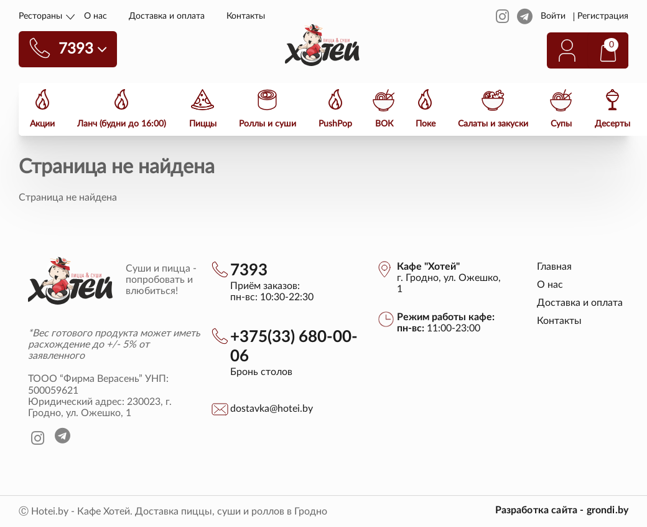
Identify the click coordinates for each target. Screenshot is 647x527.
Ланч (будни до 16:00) (121, 123)
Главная (554, 267)
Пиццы (202, 123)
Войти (553, 16)
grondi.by (607, 510)
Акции (42, 123)
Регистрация (603, 16)
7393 (249, 270)
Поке (424, 123)
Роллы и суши (267, 123)
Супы (559, 123)
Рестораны (40, 16)
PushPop (334, 123)
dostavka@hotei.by (271, 409)
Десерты (610, 123)
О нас (95, 16)
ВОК (383, 123)
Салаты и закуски (492, 123)
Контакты (245, 16)
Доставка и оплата (167, 16)
